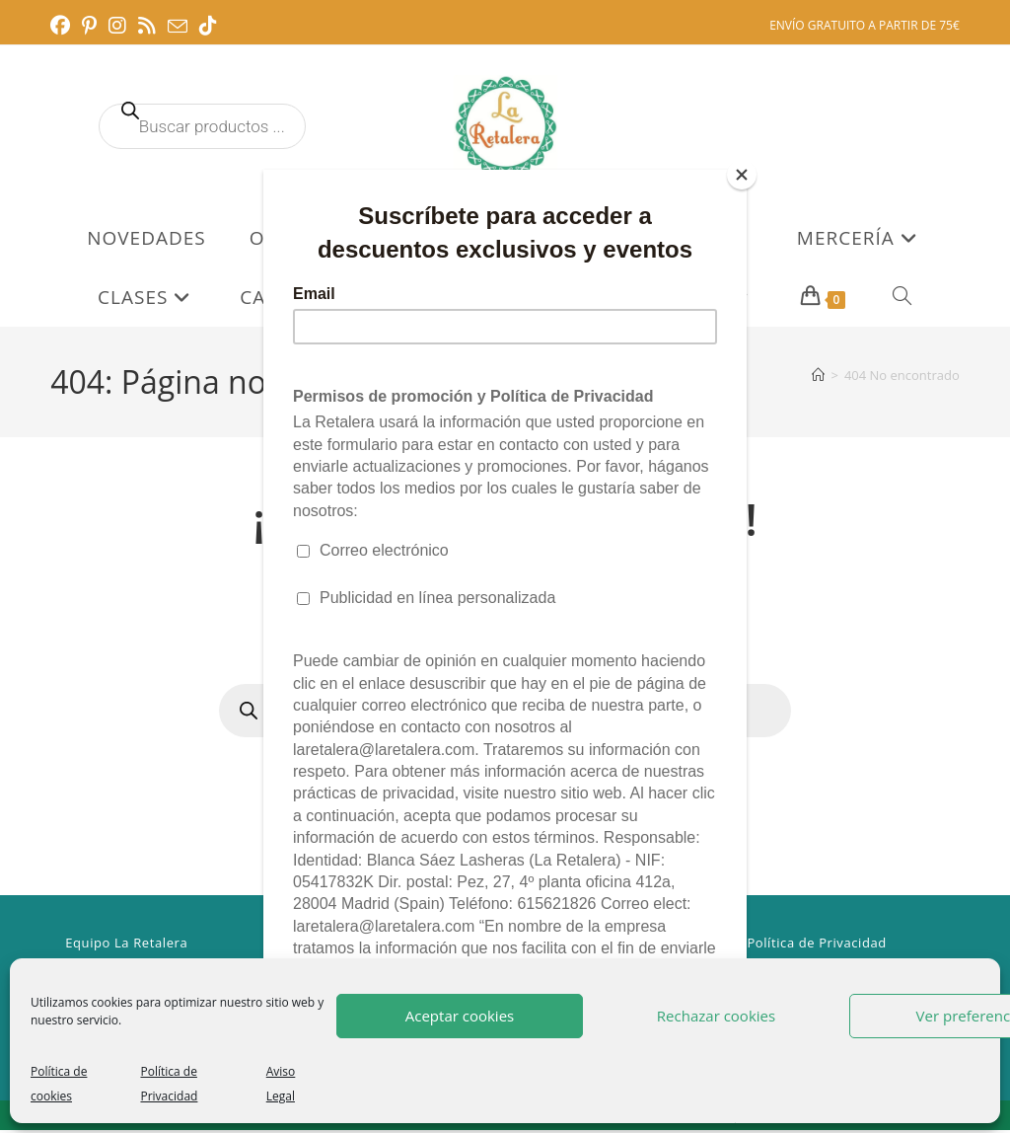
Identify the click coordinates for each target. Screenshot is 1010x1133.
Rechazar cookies (716, 1015)
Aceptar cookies (459, 1015)
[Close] (742, 174)
